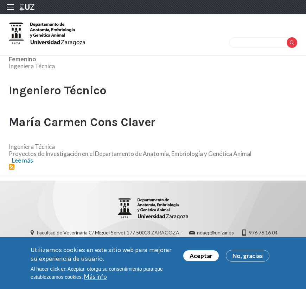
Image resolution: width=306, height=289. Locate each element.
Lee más (22, 160)
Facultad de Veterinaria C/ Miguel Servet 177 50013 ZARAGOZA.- (109, 232)
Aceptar (201, 255)
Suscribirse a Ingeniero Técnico (11, 167)
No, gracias (247, 255)
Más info (95, 276)
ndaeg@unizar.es (215, 232)
